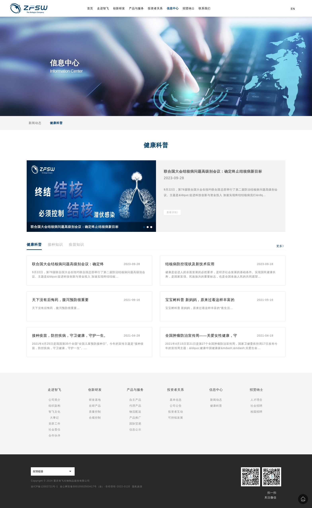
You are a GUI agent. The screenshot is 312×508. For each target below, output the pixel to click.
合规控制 (95, 417)
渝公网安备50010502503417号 (78, 486)
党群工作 (54, 423)
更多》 (280, 246)
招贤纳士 (256, 389)
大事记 (54, 417)
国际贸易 (135, 423)
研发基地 (95, 399)
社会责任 (54, 429)
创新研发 (95, 389)
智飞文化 (54, 411)
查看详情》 (173, 212)
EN (293, 8)
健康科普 (56, 123)
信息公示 (135, 429)
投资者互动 (175, 411)
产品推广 (135, 417)
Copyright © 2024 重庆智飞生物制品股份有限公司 (60, 480)
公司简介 (54, 399)
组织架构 (54, 405)
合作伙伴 (54, 435)
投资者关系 (175, 389)
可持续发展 (175, 417)
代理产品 (135, 405)
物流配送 (135, 411)
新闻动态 (35, 123)
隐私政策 (137, 486)
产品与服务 (135, 389)
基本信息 (176, 399)
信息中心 (216, 389)
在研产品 (95, 405)
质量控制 (95, 411)
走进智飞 (54, 389)
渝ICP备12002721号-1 (44, 486)
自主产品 (135, 399)
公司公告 (176, 405)
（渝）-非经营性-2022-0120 (113, 486)
